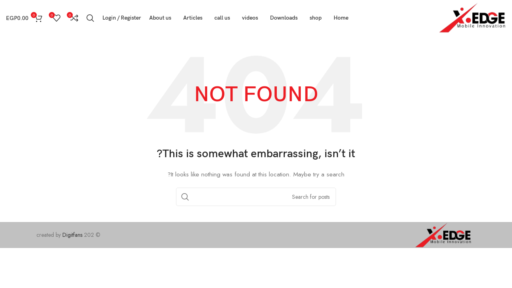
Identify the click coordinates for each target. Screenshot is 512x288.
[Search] (90, 18)
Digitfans (73, 235)
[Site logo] (472, 17)
